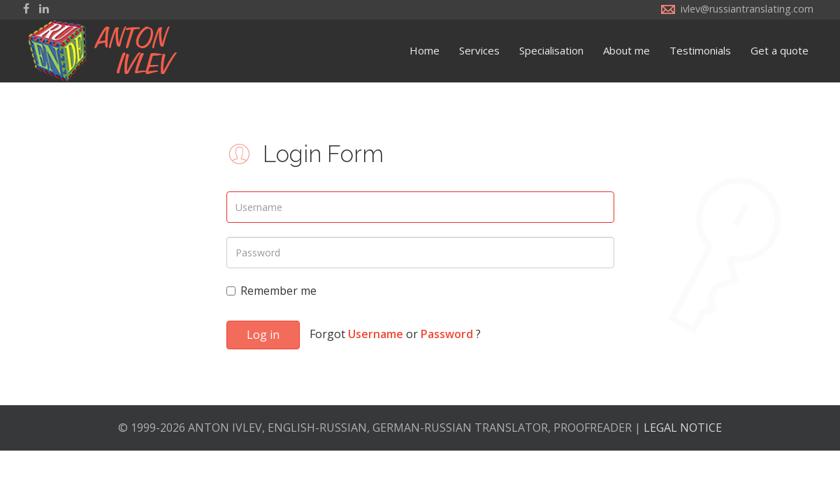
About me (626, 50)
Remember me (271, 290)
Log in (263, 334)
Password (447, 334)
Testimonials (700, 50)
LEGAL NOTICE (683, 427)
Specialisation (551, 50)
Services (479, 50)
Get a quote (780, 50)
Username (375, 334)
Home (425, 50)
